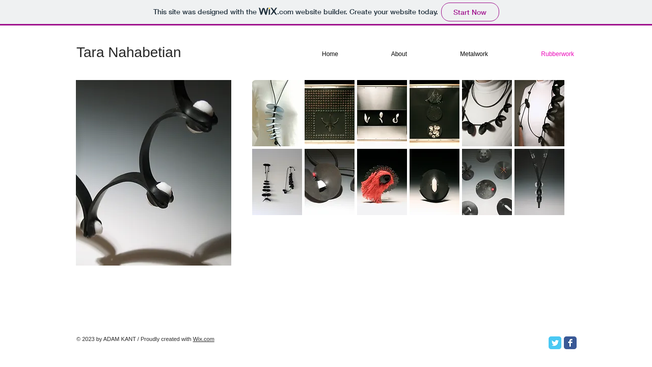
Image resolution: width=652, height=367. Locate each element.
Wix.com (203, 339)
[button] (277, 113)
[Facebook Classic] (570, 342)
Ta (84, 52)
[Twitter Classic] (555, 342)
